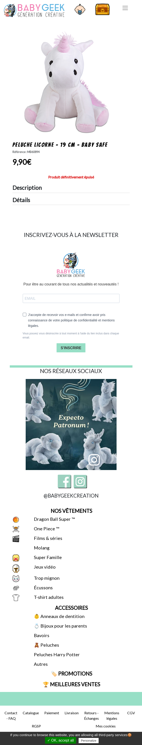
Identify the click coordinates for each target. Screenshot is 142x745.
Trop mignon (46, 578)
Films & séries (47, 538)
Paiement (51, 713)
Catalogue (31, 713)
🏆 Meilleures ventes (71, 684)
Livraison (72, 713)
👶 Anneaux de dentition (59, 616)
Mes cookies (106, 726)
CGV (131, 713)
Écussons (43, 587)
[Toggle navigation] (125, 8)
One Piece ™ (46, 528)
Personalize (88, 740)
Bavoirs (41, 635)
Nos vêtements (71, 511)
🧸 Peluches (46, 645)
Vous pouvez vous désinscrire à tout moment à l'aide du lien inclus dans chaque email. (71, 335)
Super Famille (47, 557)
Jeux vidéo (44, 567)
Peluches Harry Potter (56, 654)
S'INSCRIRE (71, 348)
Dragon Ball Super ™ (54, 519)
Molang (41, 547)
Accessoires (71, 608)
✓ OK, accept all (60, 740)
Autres (40, 664)
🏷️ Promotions (71, 674)
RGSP (36, 726)
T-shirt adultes (48, 597)
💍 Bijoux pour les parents (60, 625)
